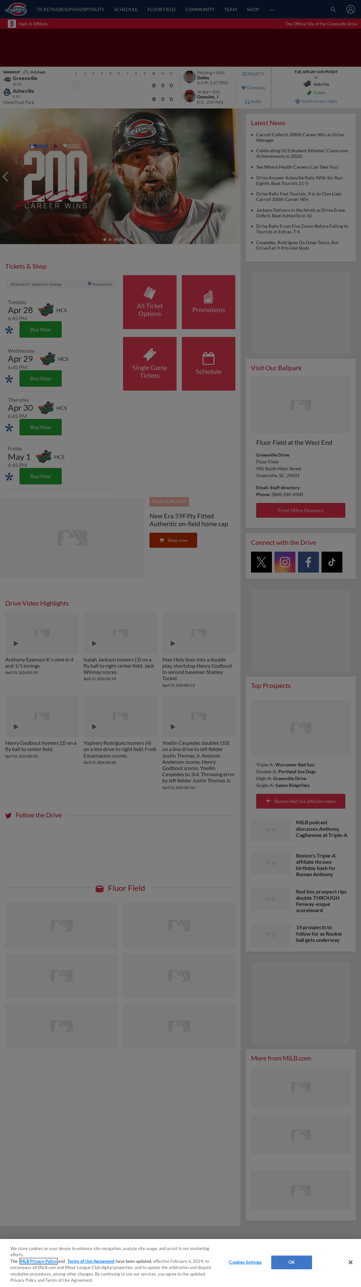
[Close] (350, 1262)
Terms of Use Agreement (91, 1261)
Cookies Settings (245, 1262)
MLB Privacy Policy (38, 1261)
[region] (180, 1263)
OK (292, 1262)
